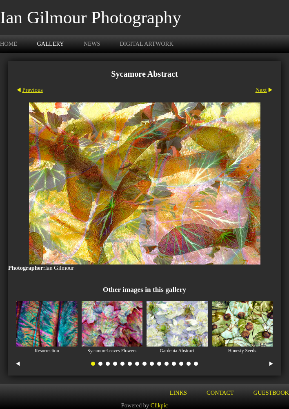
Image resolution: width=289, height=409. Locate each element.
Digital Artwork (146, 43)
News (92, 43)
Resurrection (47, 350)
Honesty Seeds (242, 350)
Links (178, 392)
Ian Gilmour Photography (90, 17)
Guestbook (271, 392)
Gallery (50, 43)
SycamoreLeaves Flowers (111, 350)
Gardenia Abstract (177, 350)
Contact (220, 392)
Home (8, 43)
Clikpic (159, 405)
